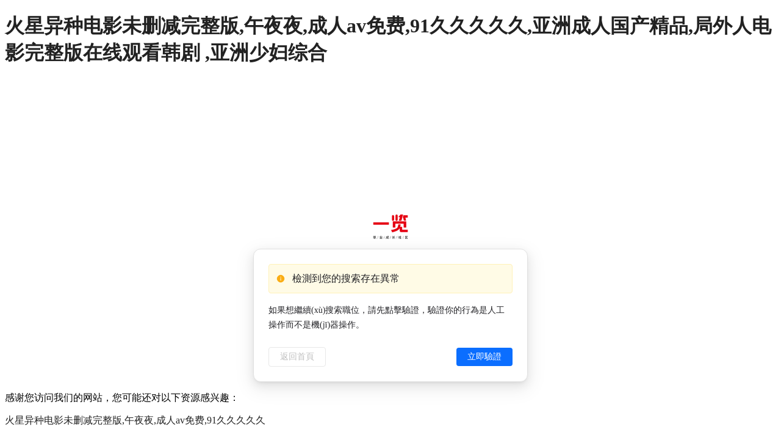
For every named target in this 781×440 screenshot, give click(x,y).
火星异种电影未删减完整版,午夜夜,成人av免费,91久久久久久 (135, 420)
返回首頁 (297, 356)
